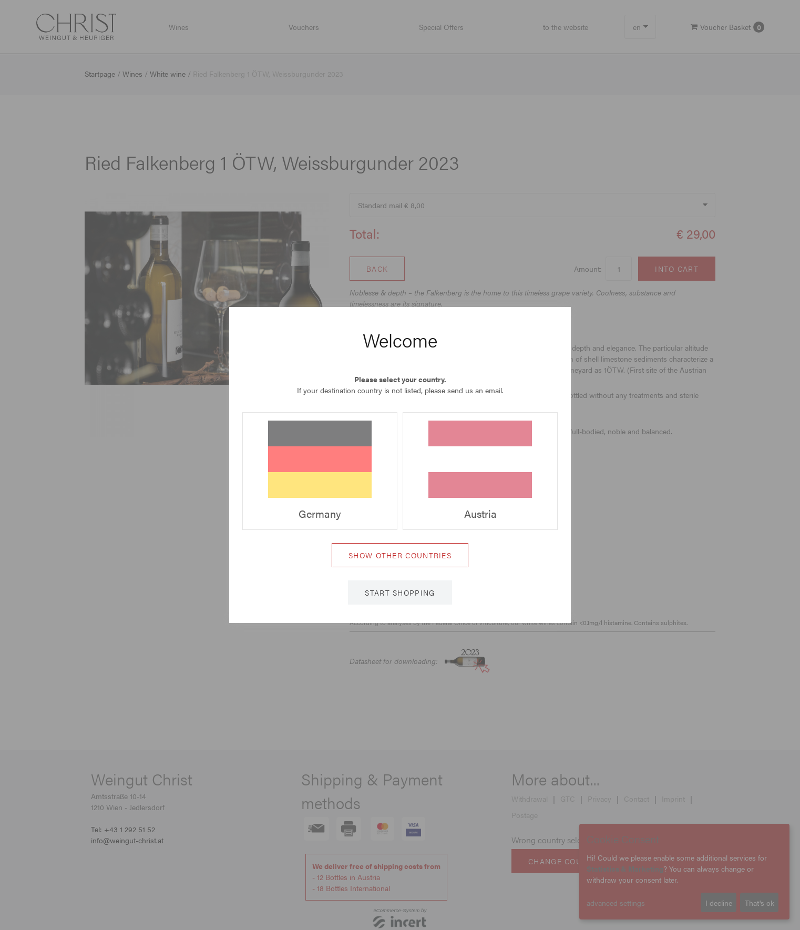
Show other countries (400, 555)
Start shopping (400, 592)
